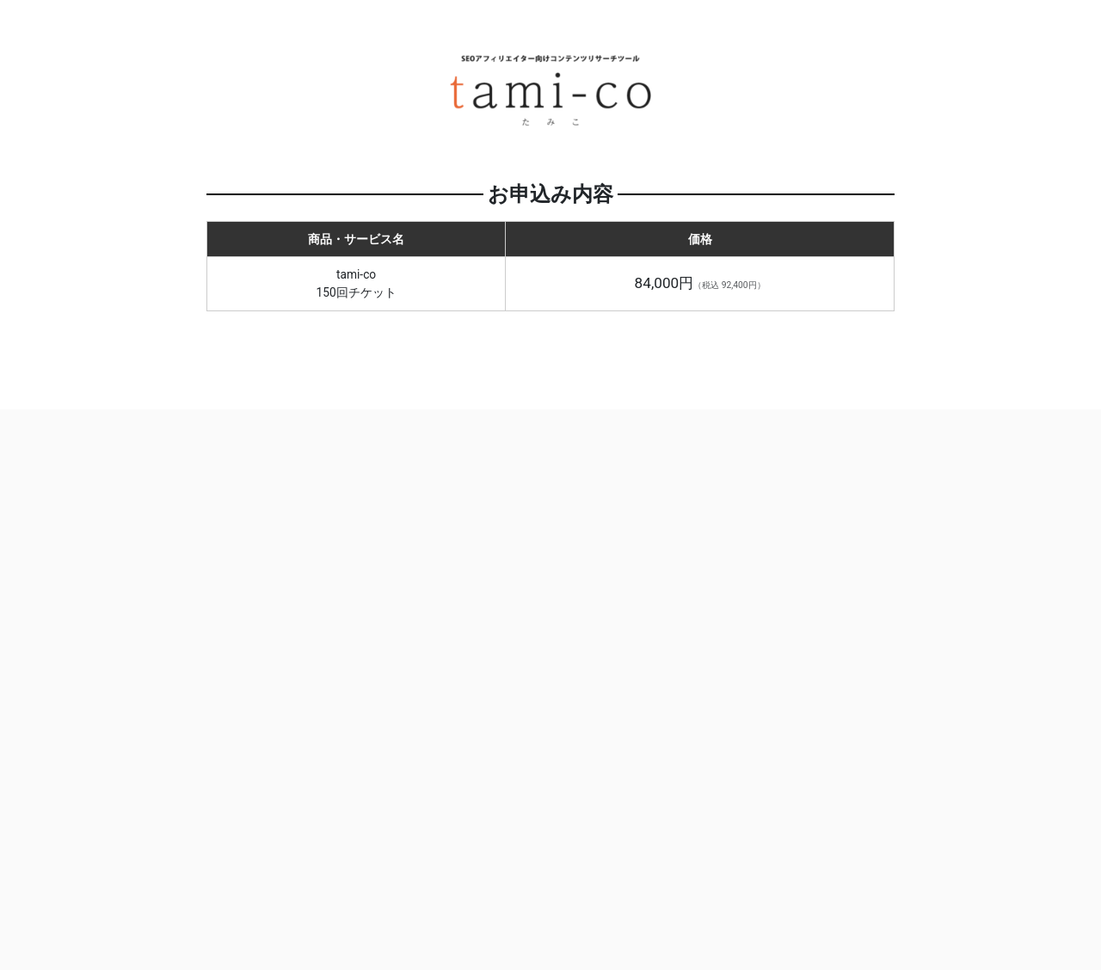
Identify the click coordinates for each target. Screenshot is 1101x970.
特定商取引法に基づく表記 (524, 880)
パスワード (617, 670)
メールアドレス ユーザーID (685, 604)
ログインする (726, 753)
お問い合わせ (377, 880)
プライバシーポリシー (697, 880)
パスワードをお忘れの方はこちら (726, 796)
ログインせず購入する (375, 621)
